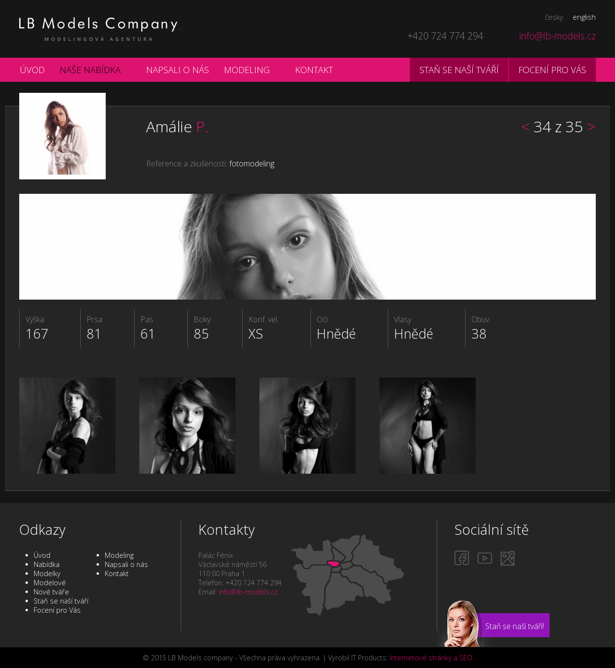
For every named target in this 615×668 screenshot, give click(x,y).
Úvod (32, 69)
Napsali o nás (177, 69)
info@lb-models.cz (557, 35)
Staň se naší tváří (459, 69)
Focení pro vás (552, 69)
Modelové (50, 582)
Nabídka (47, 564)
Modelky (47, 573)
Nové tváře (51, 591)
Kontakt (314, 69)
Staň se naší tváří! (514, 626)
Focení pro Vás (57, 610)
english (584, 17)
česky (554, 17)
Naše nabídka (90, 69)
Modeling (247, 69)
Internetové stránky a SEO (431, 657)
